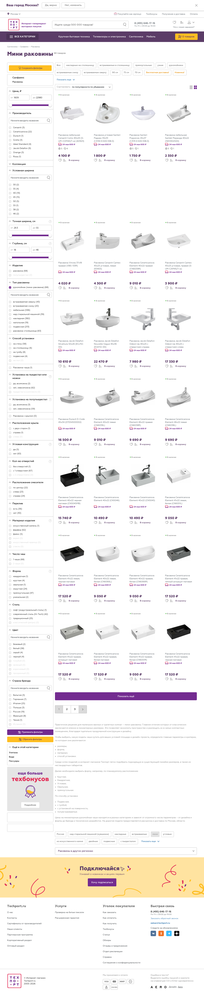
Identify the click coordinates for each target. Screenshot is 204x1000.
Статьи (106, 935)
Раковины (17, 82)
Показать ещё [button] (126, 696)
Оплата (194, 14)
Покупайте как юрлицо (129, 14)
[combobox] (91, 87)
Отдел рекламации (113, 951)
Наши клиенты (14, 929)
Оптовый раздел (15, 946)
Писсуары (14, 761)
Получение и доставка (173, 14)
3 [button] (75, 709)
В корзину (74, 160)
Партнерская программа (20, 935)
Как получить (110, 923)
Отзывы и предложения (115, 946)
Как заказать (109, 912)
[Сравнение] (181, 22)
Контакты (12, 918)
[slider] (10, 105)
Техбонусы (151, 14)
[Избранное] (174, 23)
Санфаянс (18, 77)
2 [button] (67, 709)
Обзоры (107, 940)
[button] (51, 5)
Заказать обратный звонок (164, 918)
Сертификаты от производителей (24, 923)
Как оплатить (110, 918)
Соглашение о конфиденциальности (121, 963)
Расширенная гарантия (67, 918)
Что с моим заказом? (183, 27)
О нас (10, 912)
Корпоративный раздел (19, 940)
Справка (107, 957)
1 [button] (58, 709)
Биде (12, 757)
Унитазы (13, 752)
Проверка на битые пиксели (69, 912)
